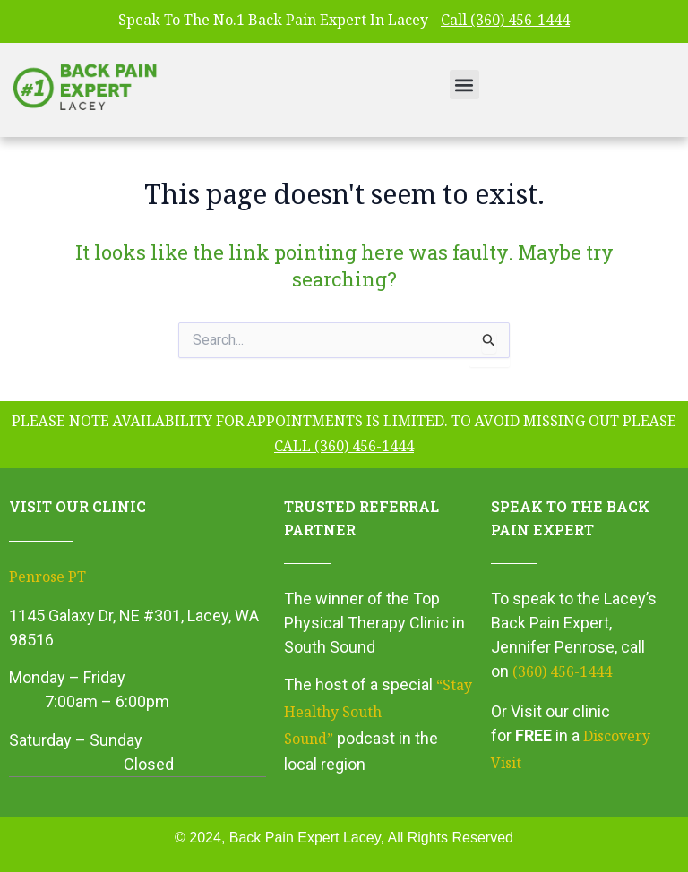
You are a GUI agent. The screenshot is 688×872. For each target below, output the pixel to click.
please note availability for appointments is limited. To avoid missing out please (344, 435)
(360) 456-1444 (562, 674)
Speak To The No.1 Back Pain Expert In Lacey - (344, 22)
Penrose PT (47, 579)
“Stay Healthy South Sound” (378, 713)
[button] (464, 84)
